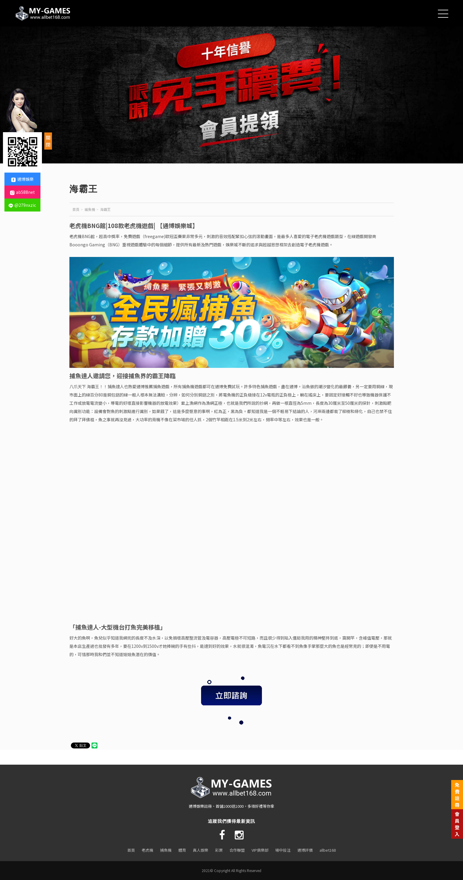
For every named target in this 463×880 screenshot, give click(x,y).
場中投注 (283, 850)
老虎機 (147, 850)
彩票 (219, 850)
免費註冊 (457, 794)
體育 (182, 850)
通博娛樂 (22, 179)
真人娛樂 (200, 850)
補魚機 (89, 209)
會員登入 (457, 823)
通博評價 (305, 850)
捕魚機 (166, 850)
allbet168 (327, 850)
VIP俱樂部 (260, 850)
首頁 (75, 209)
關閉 (48, 141)
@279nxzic (22, 205)
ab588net (22, 192)
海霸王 (105, 209)
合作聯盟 (237, 850)
